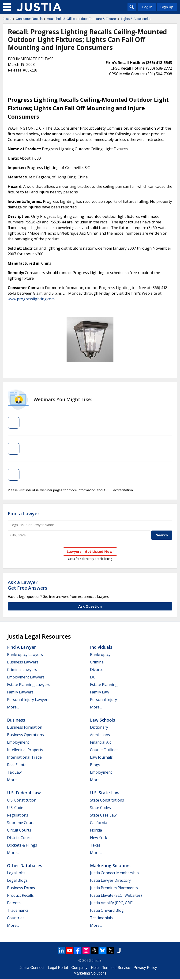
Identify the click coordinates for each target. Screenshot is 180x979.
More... (13, 707)
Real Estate (16, 764)
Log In (147, 7)
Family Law (99, 692)
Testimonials (101, 917)
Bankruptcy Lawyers (25, 654)
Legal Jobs (16, 872)
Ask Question (90, 606)
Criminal (97, 662)
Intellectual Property (25, 749)
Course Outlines (104, 749)
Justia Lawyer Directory (110, 880)
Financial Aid (101, 742)
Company (79, 968)
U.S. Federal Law (24, 792)
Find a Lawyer (23, 513)
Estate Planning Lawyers (28, 684)
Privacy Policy (145, 968)
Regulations (17, 815)
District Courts (20, 837)
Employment (18, 742)
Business (16, 720)
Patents (14, 902)
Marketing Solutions (110, 865)
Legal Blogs (17, 880)
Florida (96, 830)
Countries (15, 917)
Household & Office (61, 19)
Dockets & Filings (22, 845)
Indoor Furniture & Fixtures (98, 19)
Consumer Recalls (29, 19)
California (98, 822)
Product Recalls (20, 895)
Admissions (100, 734)
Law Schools (102, 720)
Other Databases (24, 865)
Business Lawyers (22, 662)
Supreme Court (20, 822)
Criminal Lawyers (22, 669)
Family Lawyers (20, 692)
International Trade (24, 757)
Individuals (101, 647)
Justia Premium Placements (114, 887)
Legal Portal (58, 968)
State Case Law (103, 815)
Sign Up (167, 7)
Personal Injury (103, 699)
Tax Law (14, 772)
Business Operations (25, 734)
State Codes (100, 807)
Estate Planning (104, 684)
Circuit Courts (19, 830)
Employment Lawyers (26, 677)
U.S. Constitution (21, 800)
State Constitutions (107, 800)
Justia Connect (31, 968)
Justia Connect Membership (114, 872)
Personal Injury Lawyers (28, 699)
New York (98, 837)
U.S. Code (15, 807)
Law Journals (101, 757)
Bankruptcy (100, 654)
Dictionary (99, 727)
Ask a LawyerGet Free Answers (27, 585)
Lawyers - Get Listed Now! (90, 551)
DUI (93, 677)
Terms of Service (116, 968)
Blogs (95, 764)
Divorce (96, 669)
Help (95, 968)
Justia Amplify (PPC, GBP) (112, 902)
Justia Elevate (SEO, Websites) (116, 895)
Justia (7, 19)
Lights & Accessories (136, 19)
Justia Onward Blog (107, 910)
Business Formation (24, 727)
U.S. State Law (105, 792)
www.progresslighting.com (31, 298)
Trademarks (18, 910)
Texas (95, 845)
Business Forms (21, 887)
